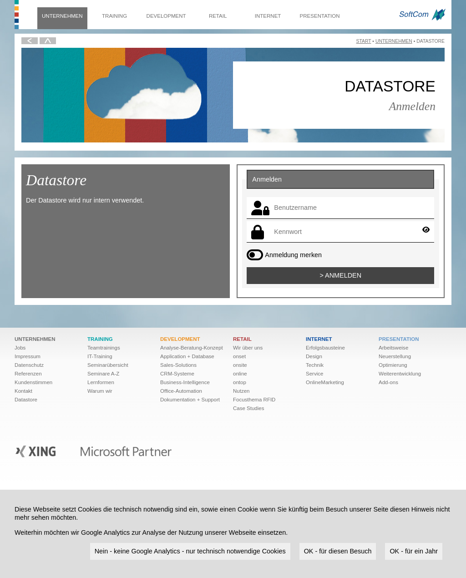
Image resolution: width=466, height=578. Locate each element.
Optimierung (393, 365)
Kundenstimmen (33, 382)
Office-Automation (181, 391)
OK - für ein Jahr (414, 551)
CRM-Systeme (177, 373)
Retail (218, 16)
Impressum (28, 356)
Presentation (320, 16)
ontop (239, 382)
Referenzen (28, 373)
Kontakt (23, 391)
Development (166, 16)
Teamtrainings (103, 347)
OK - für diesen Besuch (338, 551)
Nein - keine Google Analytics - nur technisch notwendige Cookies (190, 551)
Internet (268, 16)
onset (239, 356)
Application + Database (187, 356)
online (240, 373)
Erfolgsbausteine (325, 347)
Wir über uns (248, 347)
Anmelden (343, 275)
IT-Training (99, 356)
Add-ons (388, 382)
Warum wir (99, 391)
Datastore (26, 399)
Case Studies (248, 408)
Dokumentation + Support (190, 399)
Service (314, 373)
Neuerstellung (395, 356)
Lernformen (100, 382)
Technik (315, 365)
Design (314, 356)
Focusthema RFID (254, 399)
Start (363, 41)
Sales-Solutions (178, 365)
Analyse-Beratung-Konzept (191, 347)
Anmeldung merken (293, 255)
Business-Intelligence (185, 382)
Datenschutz (29, 365)
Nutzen (241, 391)
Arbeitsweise (393, 347)
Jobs (20, 347)
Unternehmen (62, 16)
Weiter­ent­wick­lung (400, 373)
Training (114, 16)
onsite (240, 365)
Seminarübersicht (107, 365)
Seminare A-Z (103, 373)
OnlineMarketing (325, 382)
